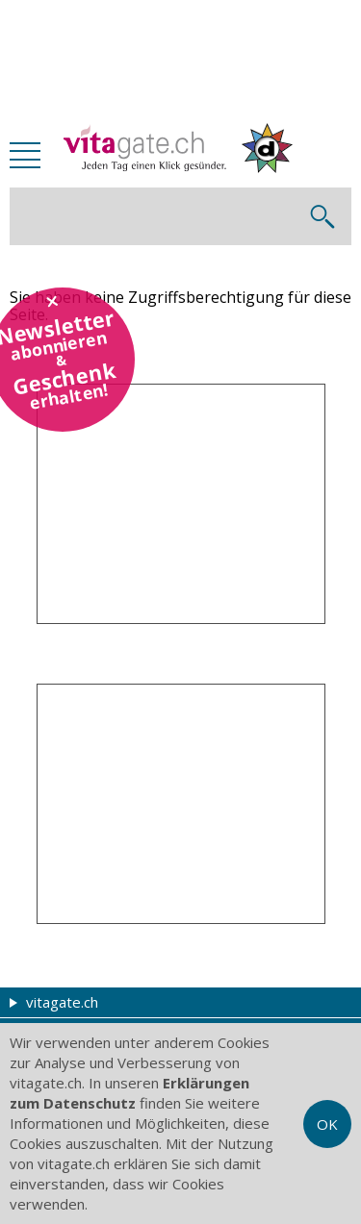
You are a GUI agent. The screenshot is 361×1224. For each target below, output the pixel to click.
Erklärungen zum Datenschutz (129, 1092)
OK (327, 1124)
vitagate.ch (54, 1002)
